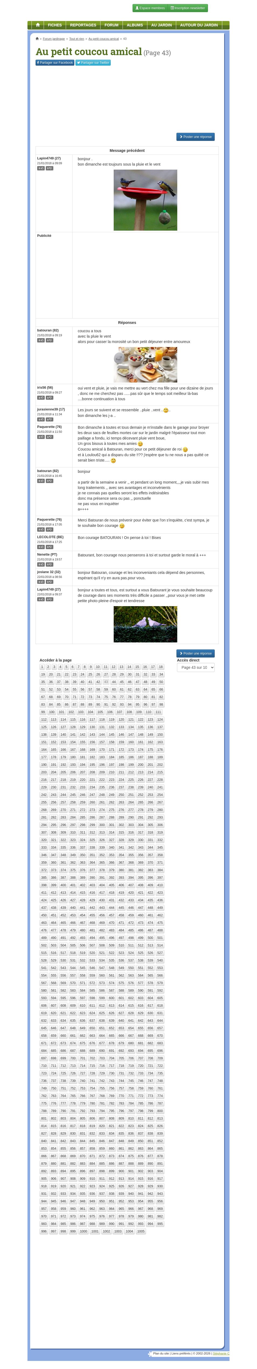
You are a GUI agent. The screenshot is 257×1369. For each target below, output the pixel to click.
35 (43, 682)
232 (73, 787)
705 (121, 1058)
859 (102, 1148)
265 (140, 802)
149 (150, 735)
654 (131, 1028)
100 (51, 712)
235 (102, 787)
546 (92, 968)
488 (160, 930)
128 (73, 727)
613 (111, 1005)
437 (44, 908)
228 (160, 780)
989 (102, 1224)
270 (63, 810)
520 (92, 953)
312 (92, 832)
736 (44, 1081)
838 (150, 1133)
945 (53, 1201)
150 (160, 735)
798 (140, 1111)
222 (102, 780)
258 (73, 802)
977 (111, 1216)
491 (63, 938)
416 (92, 893)
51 (43, 689)
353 (111, 855)
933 (63, 1194)
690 (102, 1051)
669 (150, 1036)
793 (92, 1111)
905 (44, 1179)
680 (131, 1043)
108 (129, 712)
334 (53, 847)
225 (131, 780)
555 (53, 975)
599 (102, 998)
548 (111, 968)
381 (131, 870)
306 (160, 825)
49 (153, 682)
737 (53, 1081)
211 (121, 772)
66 (161, 689)
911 (102, 1179)
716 (102, 1066)
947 (73, 1201)
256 (53, 802)
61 (122, 689)
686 (63, 1051)
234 (92, 787)
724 (53, 1073)
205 (63, 772)
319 (160, 832)
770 (121, 1096)
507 (92, 945)
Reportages (83, 25)
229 (44, 787)
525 (140, 953)
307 (44, 832)
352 (102, 855)
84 (51, 704)
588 (121, 990)
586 (102, 990)
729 (102, 1073)
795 (111, 1111)
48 (145, 682)
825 (150, 1126)
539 (150, 960)
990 (111, 1224)
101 (61, 712)
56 (82, 689)
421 (140, 893)
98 (161, 704)
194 (82, 765)
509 (111, 945)
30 (129, 674)
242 (44, 795)
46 (129, 682)
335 (63, 847)
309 (63, 832)
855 (63, 1148)
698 (53, 1058)
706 (131, 1058)
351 (92, 855)
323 (73, 840)
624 (92, 1013)
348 (63, 855)
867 (53, 1156)
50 (161, 682)
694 (140, 1051)
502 (44, 945)
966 (131, 1209)
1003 (117, 1231)
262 (111, 802)
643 (150, 1021)
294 (44, 825)
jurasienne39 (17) (51, 409)
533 (92, 960)
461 (150, 915)
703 (102, 1058)
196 (102, 765)
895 (73, 1171)
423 (160, 893)
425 (53, 900)
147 (131, 735)
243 (53, 795)
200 (140, 765)
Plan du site (161, 1353)
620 (53, 1013)
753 (82, 1088)
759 (140, 1088)
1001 (95, 1231)
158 (111, 742)
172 (121, 750)
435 (150, 900)
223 (111, 780)
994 (150, 1224)
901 (131, 1171)
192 (63, 765)
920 (63, 1186)
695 (150, 1051)
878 (160, 1156)
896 (82, 1171)
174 (140, 750)
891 (160, 1164)
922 (82, 1186)
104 (90, 712)
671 (44, 1043)
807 (102, 1118)
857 (82, 1148)
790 (63, 1111)
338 (92, 847)
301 (111, 825)
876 (140, 1156)
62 (129, 689)
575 (121, 983)
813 (160, 1118)
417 (102, 893)
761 (160, 1088)
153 (63, 742)
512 (140, 945)
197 (111, 765)
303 (131, 825)
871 (92, 1156)
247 (92, 795)
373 (53, 870)
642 (140, 1021)
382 (140, 870)
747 (150, 1081)
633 (53, 1021)
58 (98, 689)
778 (73, 1103)
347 (53, 855)
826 (160, 1126)
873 (111, 1156)
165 (53, 750)
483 (111, 930)
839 (160, 1133)
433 (131, 900)
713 (73, 1066)
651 (102, 1028)
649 (82, 1028)
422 (150, 893)
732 (131, 1073)
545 (82, 968)
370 (150, 862)
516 (53, 953)
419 (121, 893)
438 (53, 908)
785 (140, 1103)
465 (63, 923)
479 (73, 930)
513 (150, 945)
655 (140, 1028)
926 (121, 1186)
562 (121, 975)
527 (160, 953)
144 (102, 735)
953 (131, 1201)
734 (150, 1073)
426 (63, 900)
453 (73, 915)
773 (150, 1096)
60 (114, 689)
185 (121, 757)
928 (140, 1186)
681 (140, 1043)
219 (73, 780)
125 (44, 727)
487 (150, 930)
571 (82, 983)
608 (63, 1005)
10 (97, 667)
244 (63, 795)
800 (160, 1111)
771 (131, 1096)
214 (150, 772)
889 (140, 1164)
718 (121, 1066)
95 (137, 704)
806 (92, 1118)
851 (150, 1141)
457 (111, 915)
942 (150, 1194)
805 (82, 1118)
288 (111, 817)
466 (73, 923)
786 (150, 1103)
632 (44, 1021)
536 (121, 960)
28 (114, 674)
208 (92, 772)
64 (145, 689)
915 (140, 1179)
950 (102, 1201)
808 (111, 1118)
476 (44, 930)
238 (131, 787)
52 (51, 689)
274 (102, 810)
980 (140, 1216)
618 (160, 1005)
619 (44, 1013)
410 (160, 885)
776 (53, 1103)
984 (53, 1224)
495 (102, 938)
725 (63, 1073)
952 (121, 1201)
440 (73, 908)
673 (63, 1043)
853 (44, 1148)
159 (121, 742)
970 (44, 1216)
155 (82, 742)
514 (160, 945)
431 (111, 900)
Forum (111, 25)
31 (137, 674)
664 (102, 1036)
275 (111, 810)
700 (73, 1058)
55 (74, 689)
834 (111, 1133)
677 (102, 1043)
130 (92, 727)
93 (122, 704)
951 (111, 1201)
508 (102, 945)
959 (63, 1209)
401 (73, 885)
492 (73, 938)
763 (53, 1096)
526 (150, 953)
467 (82, 923)
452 (63, 915)
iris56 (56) (45, 387)
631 (160, 1013)
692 (121, 1051)
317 (140, 832)
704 (111, 1058)
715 (92, 1066)
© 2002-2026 (201, 1353)
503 (53, 945)
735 (160, 1073)
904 (160, 1171)
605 (160, 998)
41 (90, 682)
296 (63, 825)
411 (44, 893)
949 (92, 1201)
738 (63, 1081)
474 (150, 923)
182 (92, 757)
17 (153, 667)
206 (73, 772)
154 (73, 742)
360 (53, 862)
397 (160, 878)
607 (53, 1005)
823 (131, 1126)
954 (140, 1201)
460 (140, 915)
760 (150, 1088)
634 (63, 1021)
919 (53, 1186)
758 (131, 1088)
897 (92, 1171)
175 (150, 750)
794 (102, 1111)
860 (111, 1148)
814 (44, 1126)
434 (140, 900)
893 (53, 1171)
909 (82, 1179)
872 (102, 1156)
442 (92, 908)
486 (140, 930)
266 (150, 802)
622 (73, 1013)
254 (160, 795)
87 (74, 704)
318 (150, 832)
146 (121, 735)
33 (153, 674)
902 (140, 1171)
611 (92, 1005)
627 (121, 1013)
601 (121, 998)
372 (44, 870)
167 (73, 750)
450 (44, 915)
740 (82, 1081)
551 (140, 968)
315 (121, 832)
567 (44, 983)
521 (102, 953)
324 (82, 840)
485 (131, 930)
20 (51, 674)
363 (82, 862)
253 (150, 795)
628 (131, 1013)
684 (44, 1051)
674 (73, 1043)
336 (73, 847)
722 (160, 1066)
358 (160, 855)
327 (111, 840)
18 (160, 667)
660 (63, 1036)
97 (153, 704)
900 (121, 1171)
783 (121, 1103)
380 (121, 870)
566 (160, 975)
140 (63, 735)
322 (63, 840)
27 (106, 674)
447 (140, 908)
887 (121, 1164)
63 (137, 689)
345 (160, 847)
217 (53, 780)
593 (44, 998)
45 (122, 682)
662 (82, 1036)
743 (111, 1081)
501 (160, 938)
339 (102, 847)
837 (140, 1133)
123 (150, 719)
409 (150, 885)
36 (51, 682)
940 (131, 1194)
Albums (135, 25)
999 (73, 1231)
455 (92, 915)
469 (102, 923)
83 (43, 704)
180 (73, 757)
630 (150, 1013)
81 (153, 697)
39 (74, 682)
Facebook (55, 63)
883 (82, 1164)
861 (121, 1148)
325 (92, 840)
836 (131, 1133)
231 (63, 787)
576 (131, 983)
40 (82, 682)
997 (53, 1231)
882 (73, 1164)
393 (121, 878)
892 (44, 1171)
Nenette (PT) (47, 554)
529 (53, 960)
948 (82, 1201)
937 (102, 1194)
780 (92, 1103)
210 (111, 772)
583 (73, 990)
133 (121, 727)
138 (44, 735)
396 (150, 878)
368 (131, 862)
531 (73, 960)
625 (102, 1013)
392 (111, 878)
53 (59, 689)
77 (122, 697)
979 (131, 1216)
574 (111, 983)
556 (63, 975)
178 (53, 757)
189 (160, 757)
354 (121, 855)
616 (140, 1005)
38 (66, 682)
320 (44, 840)
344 (150, 847)
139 (53, 735)
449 (160, 908)
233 (82, 787)
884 (92, 1164)
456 (102, 915)
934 (73, 1194)
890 (150, 1164)
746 (140, 1081)
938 (111, 1194)
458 (121, 915)
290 (131, 817)
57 (90, 689)
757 (121, 1088)
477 (53, 930)
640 (121, 1021)
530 (63, 960)
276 (121, 810)
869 (73, 1156)
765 (73, 1096)
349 (73, 855)
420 (131, 893)
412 (53, 893)
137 (160, 727)
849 (131, 1141)
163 (160, 742)
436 (160, 900)
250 (121, 795)
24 (82, 674)
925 (111, 1186)
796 (121, 1111)
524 (131, 953)
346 (44, 855)
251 (131, 795)
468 (92, 923)
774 (160, 1096)
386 (53, 878)
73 (90, 697)
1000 (83, 1231)
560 (102, 975)
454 (82, 915)
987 (82, 1224)
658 (44, 1036)
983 (44, 1224)
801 (44, 1118)
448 (150, 908)
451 (53, 915)
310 (73, 832)
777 (63, 1103)
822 (121, 1126)
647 (63, 1028)
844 (82, 1141)
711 (53, 1066)
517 (63, 953)
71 (74, 697)
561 (111, 975)
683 (160, 1043)
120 (121, 719)
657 (160, 1028)
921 (73, 1186)
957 (44, 1209)
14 (129, 667)
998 (63, 1231)
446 (131, 908)
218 (63, 780)
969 (160, 1209)
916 (150, 1179)
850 (140, 1141)
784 (131, 1103)
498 (131, 938)
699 (63, 1058)
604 (150, 998)
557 (73, 975)
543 (63, 968)
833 (102, 1133)
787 (160, 1103)
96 (145, 704)
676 (92, 1043)
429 (92, 900)
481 (92, 930)
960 (73, 1209)
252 (140, 795)
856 (73, 1148)
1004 (129, 1231)
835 (121, 1133)
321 (53, 840)
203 (44, 772)
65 (153, 689)
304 (140, 825)
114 (63, 719)
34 (161, 674)
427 (73, 900)
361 (63, 862)
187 (140, 757)
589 (131, 990)
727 (82, 1073)
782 (111, 1103)
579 (160, 983)
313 (102, 832)
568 (53, 983)
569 (63, 983)
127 (63, 727)
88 (82, 704)
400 (63, 885)
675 (82, 1043)
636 (82, 1021)
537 (131, 960)
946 (63, 1201)
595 (63, 998)
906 (53, 1179)
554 (44, 975)
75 (106, 697)
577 (140, 983)
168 (82, 750)
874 (121, 1156)
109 (139, 712)
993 (140, 1224)
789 (53, 1111)
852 (160, 1141)
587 (111, 990)
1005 (141, 1231)
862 (131, 1148)
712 (63, 1066)
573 (102, 983)
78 (129, 697)
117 (92, 719)
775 (44, 1103)
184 (111, 757)
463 (44, 923)
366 (111, 862)
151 (44, 742)
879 (44, 1164)
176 (160, 750)
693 (131, 1051)
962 (92, 1209)
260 (92, 802)
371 (160, 862)
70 (66, 697)
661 (73, 1036)
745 (131, 1081)
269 (53, 810)
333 (44, 847)
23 (74, 674)
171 (111, 750)
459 (131, 915)
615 (131, 1005)
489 (44, 938)
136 (150, 727)
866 (44, 1156)
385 (44, 878)
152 (53, 742)
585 (92, 990)
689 (92, 1051)
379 (111, 870)
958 (53, 1209)
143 (92, 735)
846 (102, 1141)
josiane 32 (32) (49, 572)
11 (105, 667)
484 (121, 930)
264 (131, 802)
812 (150, 1118)
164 (44, 750)
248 (102, 795)
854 (53, 1148)
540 (160, 960)
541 (44, 968)
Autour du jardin (199, 25)
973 (73, 1216)
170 (102, 750)
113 (53, 719)
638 (102, 1021)
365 (102, 862)
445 (121, 908)
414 (73, 893)
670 (160, 1036)
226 (140, 780)
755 (102, 1088)
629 (140, 1013)
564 (140, 975)
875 (131, 1156)
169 (92, 750)
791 (73, 1111)
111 (158, 712)
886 (111, 1164)
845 (92, 1141)
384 (160, 870)
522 (111, 953)
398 (44, 885)
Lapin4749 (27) (49, 158)
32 (145, 674)
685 (53, 1051)
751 (63, 1088)
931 (44, 1194)
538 (140, 960)
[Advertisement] (127, 99)
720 (140, 1066)
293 (160, 817)
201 (150, 765)
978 (121, 1216)
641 (131, 1021)
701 (82, 1058)
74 (98, 697)
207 (82, 772)
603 (140, 998)
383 (150, 870)
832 (92, 1133)
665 (111, 1036)
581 (53, 990)
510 (121, 945)
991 (121, 1224)
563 (131, 975)
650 (92, 1028)
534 (102, 960)
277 (131, 810)
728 (92, 1073)
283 (63, 817)
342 (131, 847)
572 (92, 983)
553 (160, 968)
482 (102, 930)
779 (82, 1103)
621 (63, 1013)
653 (121, 1028)
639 (111, 1021)
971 (53, 1216)
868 (63, 1156)
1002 (106, 1231)
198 (121, 765)
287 (102, 817)
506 (82, 945)
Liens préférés (180, 1353)
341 (121, 847)
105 (100, 712)
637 (92, 1021)
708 (150, 1058)
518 (73, 953)
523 (121, 953)
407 (131, 885)
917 (160, 1179)
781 (102, 1103)
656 (150, 1028)
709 (160, 1058)
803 (63, 1118)
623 (82, 1013)
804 (73, 1118)
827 (44, 1133)
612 (102, 1005)
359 (44, 862)
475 (160, 923)
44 (114, 682)
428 (82, 900)
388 (73, 878)
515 (44, 953)
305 (150, 825)
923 (92, 1186)
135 (140, 727)
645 (44, 1028)
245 (73, 795)
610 (82, 1005)
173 (131, 750)
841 (53, 1141)
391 (102, 878)
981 (150, 1216)
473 (140, 923)
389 (82, 878)
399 (53, 885)
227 (150, 780)
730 (111, 1073)
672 (53, 1043)
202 (160, 765)
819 (92, 1126)
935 (82, 1194)
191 (53, 765)
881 (63, 1164)
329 (131, 840)
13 (121, 667)
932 (53, 1194)
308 (53, 832)
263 (121, 802)
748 (160, 1081)
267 (160, 802)
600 (111, 998)
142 (82, 735)
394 (131, 878)
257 (63, 802)
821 (111, 1126)
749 (44, 1088)
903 (150, 1171)
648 (73, 1028)
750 (53, 1088)
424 (44, 900)
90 (98, 704)
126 (53, 727)
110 (148, 712)
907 (63, 1179)
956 (160, 1201)
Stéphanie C (221, 1353)
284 (73, 817)
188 (150, 757)
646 (53, 1028)
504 (63, 945)
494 (92, 938)
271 (73, 810)
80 (145, 697)
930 (160, 1186)
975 (92, 1216)
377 (92, 870)
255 (44, 802)
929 (150, 1186)
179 (63, 757)
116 (82, 719)
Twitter (93, 63)
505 (73, 945)
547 (102, 968)
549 (121, 968)
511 (131, 945)
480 (82, 930)
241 (160, 787)
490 (53, 938)
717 (111, 1066)
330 (140, 840)
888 (131, 1164)
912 (111, 1179)
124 (160, 719)
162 (150, 742)
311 (82, 832)
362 (73, 862)
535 (111, 960)
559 (92, 975)
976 (102, 1216)
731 (121, 1073)
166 (63, 750)
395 (140, 878)
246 (82, 795)
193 (73, 765)
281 (44, 817)
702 (92, 1058)
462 (160, 915)
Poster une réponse (195, 137)
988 (92, 1224)
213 (140, 772)
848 (121, 1141)
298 (82, 825)
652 (111, 1028)
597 (82, 998)
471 (121, 923)
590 (140, 990)
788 (44, 1111)
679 (121, 1043)
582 (63, 990)
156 (92, 742)
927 (131, 1186)
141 (73, 735)
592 (160, 990)
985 (63, 1224)
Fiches (55, 25)
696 (160, 1051)
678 (111, 1043)
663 (92, 1036)
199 (131, 765)
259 (82, 802)
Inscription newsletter (188, 8)
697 (44, 1058)
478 (63, 930)
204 (53, 772)
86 (66, 704)
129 (82, 727)
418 (111, 893)
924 (102, 1186)
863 (140, 1148)
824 (140, 1126)
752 (73, 1088)
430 (102, 900)
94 (129, 704)
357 (150, 855)
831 (82, 1133)
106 (110, 712)
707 (140, 1058)
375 (73, 870)
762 (44, 1096)
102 (71, 712)
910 (92, 1179)
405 (111, 885)
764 (63, 1096)
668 (140, 1036)
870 (82, 1156)
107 (119, 712)
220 (82, 780)
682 (150, 1043)
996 (44, 1231)
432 (121, 900)
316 (131, 832)
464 (53, 923)
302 (121, 825)
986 (73, 1224)
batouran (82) (48, 330)
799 (150, 1111)
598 (92, 998)
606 (44, 1005)
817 (73, 1126)
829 (63, 1133)
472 (131, 923)
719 (131, 1066)
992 (131, 1224)
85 (59, 704)
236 (111, 787)
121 (131, 719)
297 (73, 825)
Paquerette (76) (49, 427)
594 (53, 998)
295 (53, 825)
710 (44, 1066)
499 (140, 938)
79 (137, 697)
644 (160, 1021)
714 (82, 1066)
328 (121, 840)
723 (44, 1073)
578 (150, 983)
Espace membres (150, 8)
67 (43, 697)
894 (63, 1171)
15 (137, 667)
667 (131, 1036)
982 (160, 1216)
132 (111, 727)
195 (92, 765)
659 (53, 1036)
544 (73, 968)
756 (111, 1088)
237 (121, 787)
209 (102, 772)
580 (44, 990)
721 (150, 1066)
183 (102, 757)
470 (111, 923)
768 (102, 1096)
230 (53, 787)
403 (92, 885)
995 (160, 1224)
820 (102, 1126)
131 (102, 727)
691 (111, 1051)
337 (82, 847)
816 (63, 1126)
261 (102, 802)
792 (82, 1111)
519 (82, 953)
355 (131, 855)
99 (43, 712)
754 (92, 1088)
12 (113, 667)
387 (63, 878)
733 (140, 1073)
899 (111, 1171)
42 (98, 682)
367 (121, 862)
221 (92, 780)
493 (82, 938)
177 (44, 757)
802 (53, 1118)
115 (73, 719)
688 (82, 1051)
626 (111, 1013)
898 (102, 1171)
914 (131, 1179)
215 (160, 772)
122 (140, 719)
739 (73, 1081)
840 (44, 1141)
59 (106, 689)
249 (111, 795)
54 (66, 689)
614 (121, 1005)
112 (44, 719)
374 (63, 870)
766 (82, 1096)
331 (150, 840)
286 (92, 817)
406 (121, 885)
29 (122, 674)
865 (160, 1148)
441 (82, 908)
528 (44, 960)
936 (92, 1194)
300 (102, 825)
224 (121, 780)
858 (92, 1148)
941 (140, 1194)
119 (111, 719)
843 (73, 1141)
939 (121, 1194)
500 (150, 938)
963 (102, 1209)
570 (73, 983)
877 (150, 1156)
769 (111, 1096)
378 (102, 870)
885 (102, 1164)
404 (102, 885)
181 (82, 757)
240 (150, 787)
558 (82, 975)
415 (82, 893)
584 (82, 990)
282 (53, 817)
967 (140, 1209)
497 (121, 938)
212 (131, 772)
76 (114, 697)
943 (160, 1194)
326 (102, 840)
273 (92, 810)
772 (140, 1096)
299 (92, 825)
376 (82, 870)
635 (73, 1021)
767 (92, 1096)
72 (82, 697)
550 (131, 968)
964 (111, 1209)
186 (131, 757)
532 (82, 960)
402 (82, 885)
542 (53, 968)
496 (111, 938)
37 (59, 682)
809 (121, 1118)
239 (140, 787)
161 (140, 742)
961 (82, 1209)
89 (90, 704)
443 (102, 908)
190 (44, 765)
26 (98, 674)
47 (137, 682)
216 (44, 780)
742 (102, 1081)
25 (90, 674)
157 (102, 742)
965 (121, 1209)
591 (150, 990)
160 (131, 742)
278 (140, 810)
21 (59, 674)
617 (150, 1005)
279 (150, 810)
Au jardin (161, 25)
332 (160, 840)
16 (145, 667)
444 (111, 908)
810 (131, 1118)
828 (53, 1133)
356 (140, 855)
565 (150, 975)
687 (73, 1051)
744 (121, 1081)
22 (66, 674)
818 (82, 1126)
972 (63, 1216)
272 (82, 810)
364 (92, 862)
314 (111, 832)
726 (73, 1073)
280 (160, 810)
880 (53, 1164)
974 (82, 1216)
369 (140, 862)
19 (43, 674)
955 (150, 1201)
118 (102, 719)
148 (140, 735)
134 (131, 727)
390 (92, 878)
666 (121, 1036)
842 (63, 1141)
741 (92, 1081)
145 (111, 735)
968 (150, 1209)
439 (63, 908)
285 (82, 817)
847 (111, 1141)
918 (44, 1186)
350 (82, 855)
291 (140, 817)
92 (114, 704)
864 (150, 1148)
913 (121, 1179)
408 (140, 885)
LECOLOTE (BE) (50, 537)
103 (81, 712)
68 (51, 697)
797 (131, 1111)
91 (106, 704)
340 (111, 847)
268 (44, 810)
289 (121, 817)
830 (73, 1133)
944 (44, 1201)
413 (63, 893)
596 (73, 998)
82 (161, 697)
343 (140, 847)
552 (150, 968)
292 (150, 817)
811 (140, 1118)
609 (73, 1005)
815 (53, 1126)
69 (59, 697)
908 (73, 1179)
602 (131, 998)
